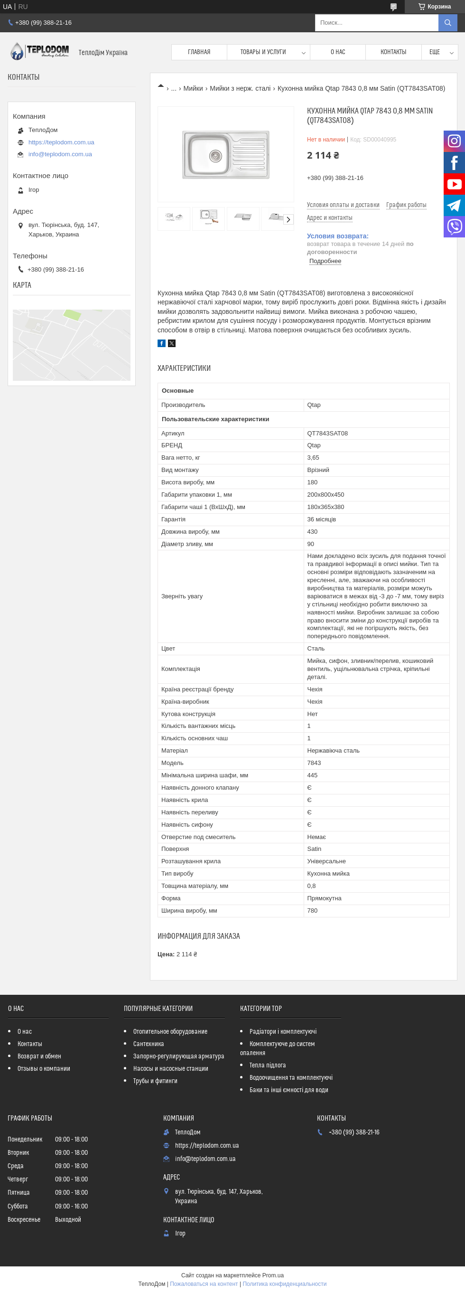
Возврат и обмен (39, 1056)
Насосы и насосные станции (170, 1069)
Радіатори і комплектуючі (283, 1032)
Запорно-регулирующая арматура (178, 1056)
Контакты (394, 52)
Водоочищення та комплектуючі (291, 1078)
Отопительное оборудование (170, 1032)
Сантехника (148, 1044)
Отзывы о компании (44, 1069)
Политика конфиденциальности (284, 1284)
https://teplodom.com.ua (61, 142)
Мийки (193, 88)
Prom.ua (273, 1275)
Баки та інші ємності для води (289, 1090)
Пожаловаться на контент (204, 1284)
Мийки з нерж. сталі (240, 88)
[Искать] (447, 22)
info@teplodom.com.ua (60, 154)
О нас (338, 52)
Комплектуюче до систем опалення (277, 1048)
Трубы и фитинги (155, 1081)
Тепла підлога (268, 1065)
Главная (199, 52)
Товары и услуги (263, 52)
